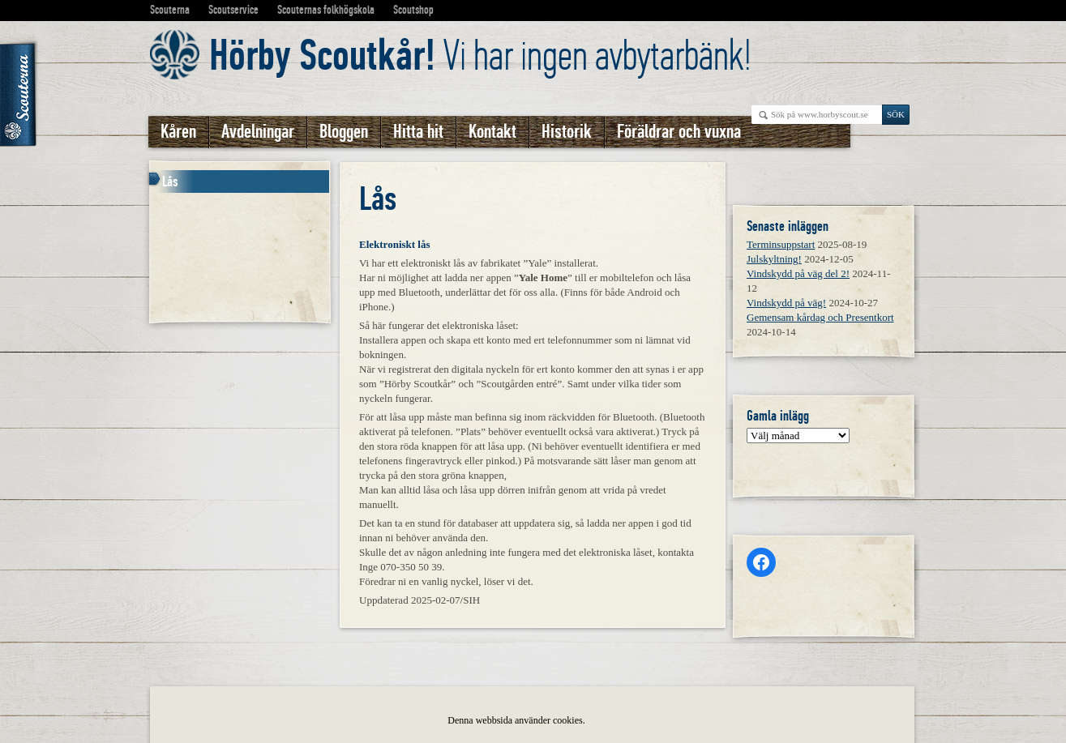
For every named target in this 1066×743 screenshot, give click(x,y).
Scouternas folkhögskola (326, 9)
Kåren (178, 131)
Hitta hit (418, 131)
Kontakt (492, 131)
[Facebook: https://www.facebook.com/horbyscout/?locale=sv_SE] (761, 562)
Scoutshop (413, 9)
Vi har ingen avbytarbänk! (480, 55)
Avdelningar (257, 131)
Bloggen (343, 131)
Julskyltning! (774, 259)
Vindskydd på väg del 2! (798, 273)
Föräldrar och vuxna (679, 131)
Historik (567, 131)
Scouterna (170, 9)
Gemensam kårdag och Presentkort (820, 317)
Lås (170, 181)
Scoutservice (233, 9)
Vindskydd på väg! (786, 303)
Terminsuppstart (781, 244)
